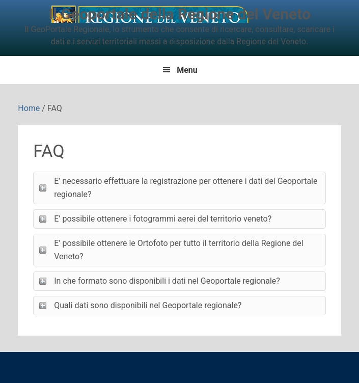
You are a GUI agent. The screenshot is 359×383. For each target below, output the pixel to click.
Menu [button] (187, 70)
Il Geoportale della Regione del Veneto (179, 14)
